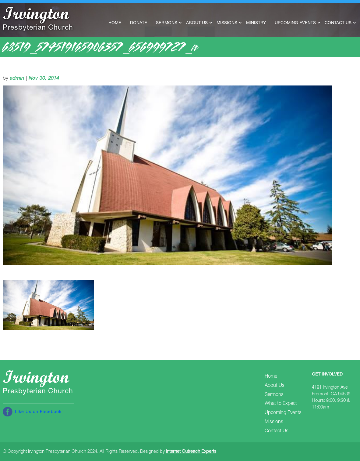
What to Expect (281, 403)
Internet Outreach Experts (191, 451)
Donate (138, 23)
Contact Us (338, 23)
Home (114, 23)
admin (17, 78)
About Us (197, 23)
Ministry (256, 23)
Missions (227, 23)
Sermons (166, 23)
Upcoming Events (295, 23)
